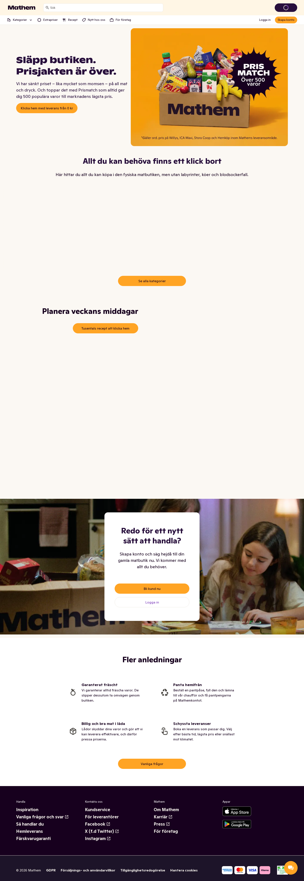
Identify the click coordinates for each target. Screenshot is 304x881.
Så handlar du (30, 824)
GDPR (51, 870)
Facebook (97, 824)
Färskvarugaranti (33, 838)
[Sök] (47, 8)
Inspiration (27, 809)
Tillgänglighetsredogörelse (142, 870)
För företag (166, 831)
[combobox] (105, 8)
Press (162, 824)
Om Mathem (166, 809)
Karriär (163, 817)
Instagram (98, 838)
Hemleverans (29, 831)
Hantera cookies (184, 870)
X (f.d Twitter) (102, 831)
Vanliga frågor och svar (42, 817)
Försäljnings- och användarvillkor (88, 870)
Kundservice (97, 809)
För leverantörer (102, 817)
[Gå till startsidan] (22, 7)
